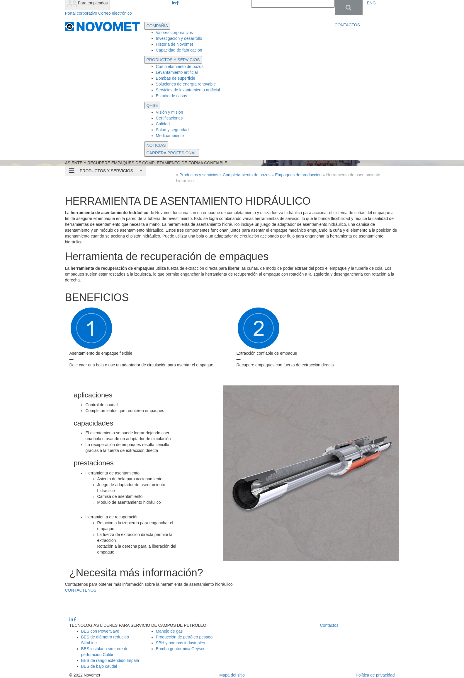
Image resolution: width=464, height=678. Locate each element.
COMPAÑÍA (157, 25)
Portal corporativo (81, 13)
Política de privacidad (375, 675)
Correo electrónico (115, 13)
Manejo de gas (169, 631)
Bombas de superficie (176, 78)
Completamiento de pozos (180, 66)
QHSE (152, 105)
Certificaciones (169, 118)
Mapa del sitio (231, 675)
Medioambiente (170, 135)
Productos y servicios (198, 175)
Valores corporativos (174, 32)
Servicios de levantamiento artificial (188, 90)
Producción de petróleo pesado (184, 637)
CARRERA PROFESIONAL (172, 153)
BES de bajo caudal (99, 666)
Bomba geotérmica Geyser (180, 648)
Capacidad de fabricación (179, 50)
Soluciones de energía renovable (186, 84)
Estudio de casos (171, 95)
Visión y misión (169, 112)
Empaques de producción (299, 175)
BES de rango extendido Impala (110, 660)
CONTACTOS (347, 25)
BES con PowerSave (100, 631)
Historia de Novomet (174, 44)
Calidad (163, 124)
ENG (371, 3)
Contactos (329, 625)
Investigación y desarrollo (179, 38)
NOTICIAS (156, 145)
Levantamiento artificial (177, 72)
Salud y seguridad (172, 129)
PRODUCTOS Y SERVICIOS (173, 59)
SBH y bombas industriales (180, 643)
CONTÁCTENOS (80, 590)
